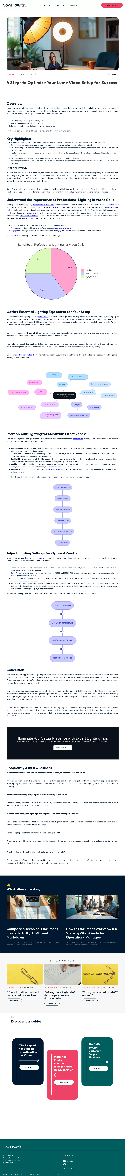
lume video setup (54, 469)
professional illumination (43, 204)
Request (29, 1067)
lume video (43, 316)
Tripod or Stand (26, 355)
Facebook (70, 1165)
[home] (14, 5)
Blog (64, 5)
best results (78, 438)
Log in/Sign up (112, 5)
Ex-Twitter (71, 1168)
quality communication (63, 228)
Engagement (16, 230)
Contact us (74, 5)
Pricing (56, 5)
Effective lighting (58, 207)
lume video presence (29, 215)
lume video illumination (35, 558)
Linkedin (70, 1161)
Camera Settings (17, 578)
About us (47, 5)
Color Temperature (18, 573)
